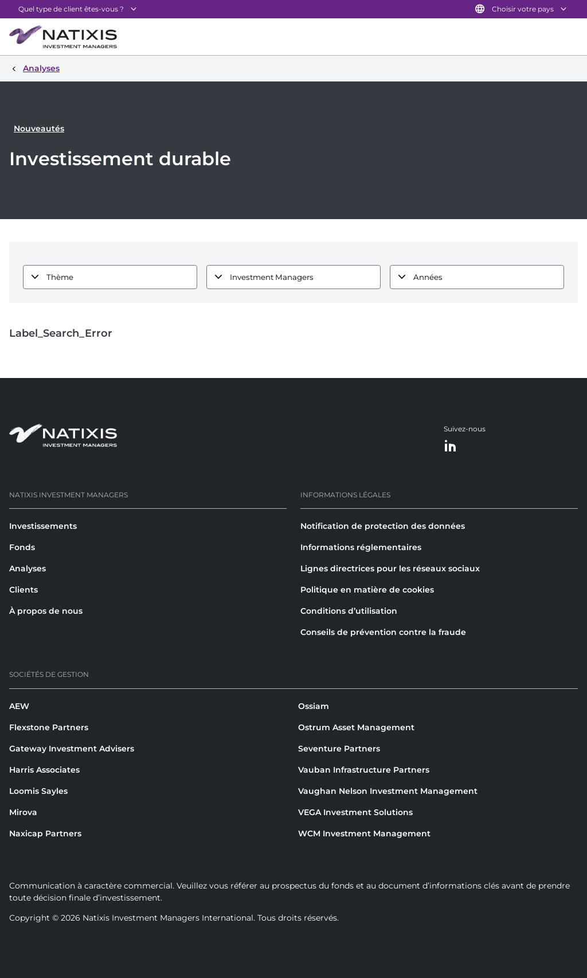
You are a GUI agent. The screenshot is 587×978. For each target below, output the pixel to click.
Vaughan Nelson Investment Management (388, 791)
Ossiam (313, 706)
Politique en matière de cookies (367, 590)
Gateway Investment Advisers (71, 748)
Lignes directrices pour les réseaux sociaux (390, 568)
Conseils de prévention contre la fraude (383, 632)
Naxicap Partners (45, 833)
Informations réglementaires (360, 547)
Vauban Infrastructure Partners (363, 770)
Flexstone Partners (48, 727)
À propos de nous (46, 611)
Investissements (43, 526)
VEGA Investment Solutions (355, 812)
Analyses (27, 568)
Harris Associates (44, 770)
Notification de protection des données (382, 526)
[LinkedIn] (450, 446)
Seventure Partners (339, 748)
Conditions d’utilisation (348, 611)
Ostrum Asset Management (356, 727)
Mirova (23, 812)
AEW (19, 706)
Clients (23, 590)
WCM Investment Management (364, 833)
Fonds (22, 547)
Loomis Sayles (38, 791)
